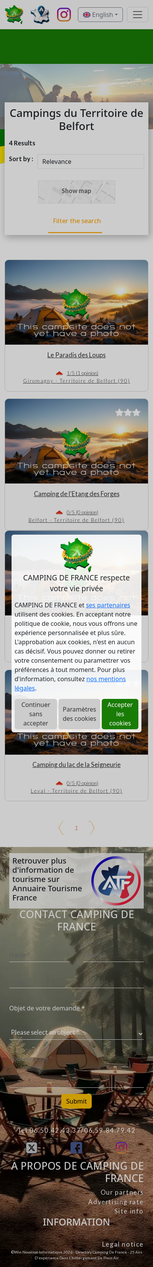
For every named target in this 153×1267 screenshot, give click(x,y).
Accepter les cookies (120, 713)
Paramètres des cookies (79, 714)
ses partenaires (108, 605)
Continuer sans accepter (35, 713)
